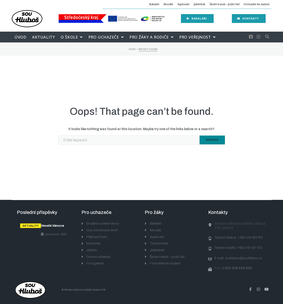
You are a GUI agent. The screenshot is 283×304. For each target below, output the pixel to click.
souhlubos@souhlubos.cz (243, 258)
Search (212, 139)
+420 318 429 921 (250, 237)
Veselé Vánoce (52, 225)
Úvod (132, 49)
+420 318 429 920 (237, 268)
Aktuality (31, 225)
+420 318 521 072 (249, 248)
